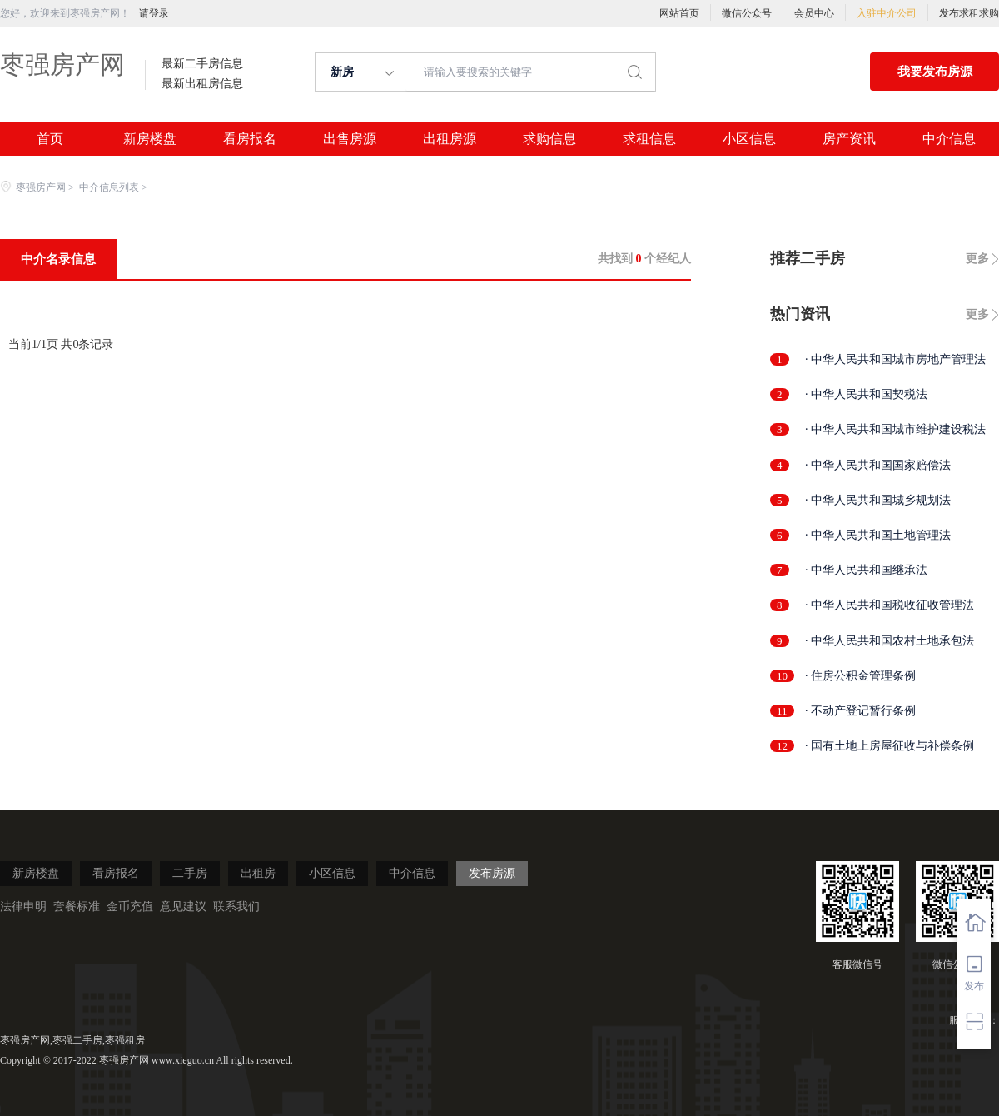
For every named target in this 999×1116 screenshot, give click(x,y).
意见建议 (183, 906)
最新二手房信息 (202, 64)
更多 (977, 258)
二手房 (189, 873)
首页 (50, 139)
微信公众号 (747, 13)
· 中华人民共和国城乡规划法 (878, 500)
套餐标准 (76, 906)
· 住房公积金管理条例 (860, 676)
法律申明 (23, 906)
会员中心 (814, 13)
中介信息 (949, 139)
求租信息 (649, 139)
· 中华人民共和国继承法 (866, 570)
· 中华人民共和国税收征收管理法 (889, 605)
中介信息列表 (109, 187)
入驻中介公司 (887, 13)
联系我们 (236, 906)
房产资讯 (849, 139)
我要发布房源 (934, 71)
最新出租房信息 (202, 84)
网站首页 (679, 13)
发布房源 (492, 873)
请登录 (154, 13)
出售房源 (350, 139)
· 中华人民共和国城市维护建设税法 (895, 429)
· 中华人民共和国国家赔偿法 (878, 465)
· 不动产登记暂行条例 (860, 711)
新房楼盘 (150, 139)
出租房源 (450, 139)
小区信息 (749, 139)
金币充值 (130, 906)
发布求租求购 (969, 13)
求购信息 (549, 139)
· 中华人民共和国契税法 (866, 394)
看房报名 (250, 139)
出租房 (258, 873)
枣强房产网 (62, 64)
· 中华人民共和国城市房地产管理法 (895, 359)
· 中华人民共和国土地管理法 (878, 535)
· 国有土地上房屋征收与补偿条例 (889, 746)
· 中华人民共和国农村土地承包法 (889, 641)
